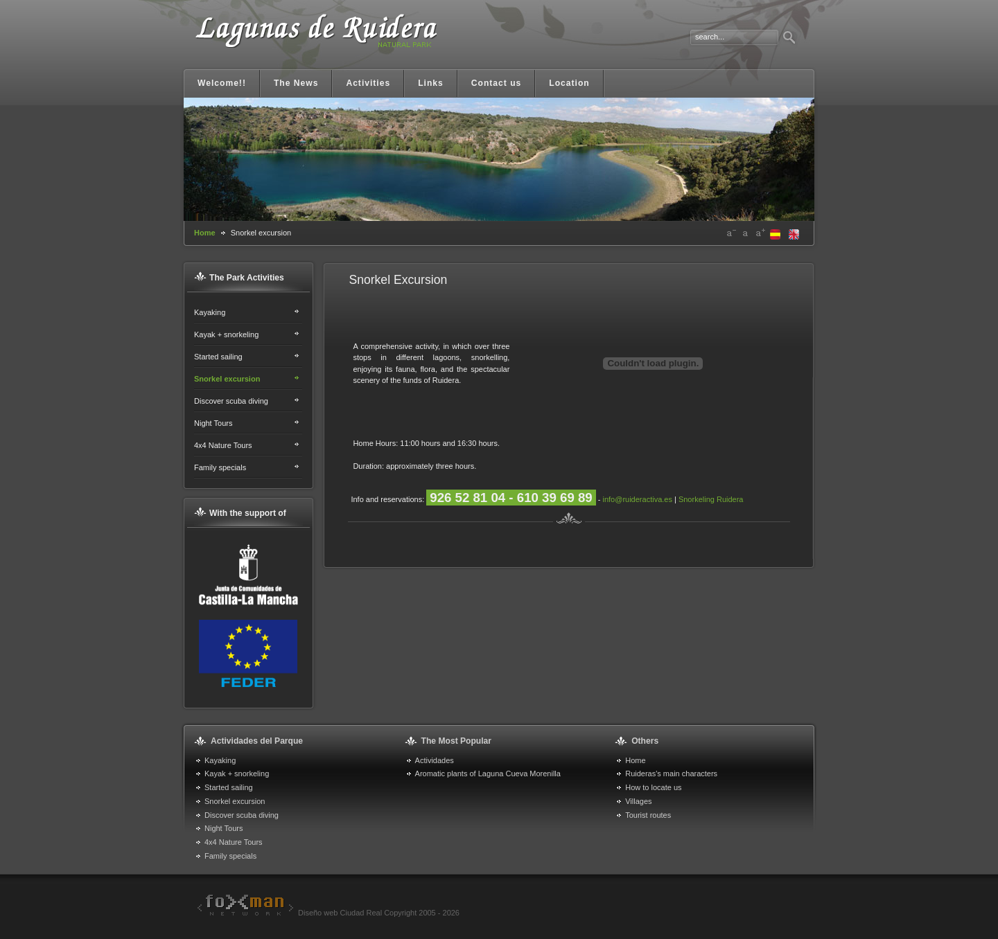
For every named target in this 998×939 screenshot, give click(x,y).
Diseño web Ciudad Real (288, 913)
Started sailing (218, 356)
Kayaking (209, 312)
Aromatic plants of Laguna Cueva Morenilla (488, 773)
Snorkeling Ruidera (711, 499)
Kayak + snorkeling (226, 334)
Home (205, 233)
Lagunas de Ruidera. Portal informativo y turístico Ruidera (315, 40)
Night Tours (213, 423)
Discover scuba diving (231, 401)
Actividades (434, 760)
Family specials (220, 467)
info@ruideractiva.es (637, 499)
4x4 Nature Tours (223, 445)
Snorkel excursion (227, 379)
